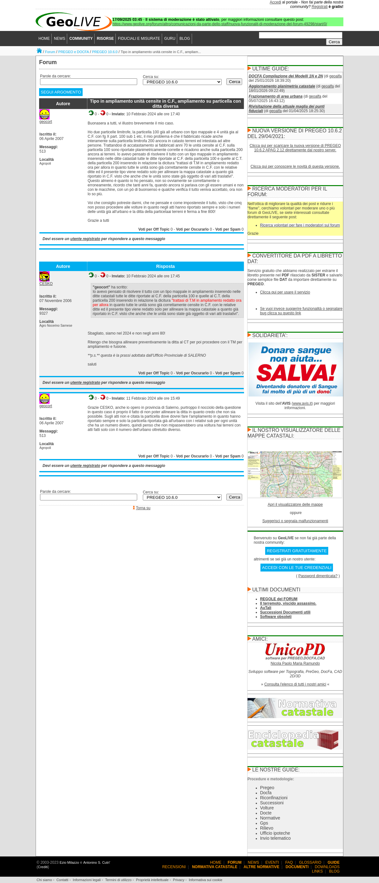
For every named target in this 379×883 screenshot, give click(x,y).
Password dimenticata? (317, 576)
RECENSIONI (174, 867)
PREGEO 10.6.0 (105, 52)
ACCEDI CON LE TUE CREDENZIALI (296, 567)
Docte (266, 812)
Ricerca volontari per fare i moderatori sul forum (300, 225)
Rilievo (266, 828)
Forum (50, 52)
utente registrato (85, 239)
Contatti (62, 880)
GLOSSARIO (310, 862)
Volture (267, 807)
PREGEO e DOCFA (73, 52)
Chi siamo (44, 880)
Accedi (275, 2)
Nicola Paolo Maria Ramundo (295, 663)
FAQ (289, 862)
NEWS (59, 38)
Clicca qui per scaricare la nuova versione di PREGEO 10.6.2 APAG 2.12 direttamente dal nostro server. (295, 147)
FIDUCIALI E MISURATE (139, 38)
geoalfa (335, 76)
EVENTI (272, 862)
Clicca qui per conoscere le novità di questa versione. (295, 166)
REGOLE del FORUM (279, 599)
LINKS (317, 871)
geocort (45, 121)
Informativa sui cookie (205, 880)
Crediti (43, 867)
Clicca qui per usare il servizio (285, 292)
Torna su (143, 508)
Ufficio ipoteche (275, 833)
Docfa (266, 792)
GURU (169, 38)
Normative (270, 817)
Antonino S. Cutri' (96, 862)
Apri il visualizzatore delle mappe (295, 504)
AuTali (265, 608)
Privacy (178, 880)
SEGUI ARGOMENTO (61, 92)
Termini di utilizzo (118, 880)
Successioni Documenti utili (285, 612)
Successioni (272, 802)
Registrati (320, 6)
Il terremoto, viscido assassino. (288, 603)
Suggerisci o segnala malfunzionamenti (295, 521)
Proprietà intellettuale (152, 880)
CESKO (46, 283)
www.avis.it (302, 403)
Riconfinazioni (274, 797)
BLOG (184, 38)
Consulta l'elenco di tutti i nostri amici (295, 684)
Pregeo (267, 787)
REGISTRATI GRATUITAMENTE (297, 550)
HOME (44, 38)
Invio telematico (275, 838)
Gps (264, 823)
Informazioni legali (87, 880)
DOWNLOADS (327, 867)
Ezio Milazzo (69, 862)
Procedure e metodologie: (271, 779)
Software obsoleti (276, 616)
